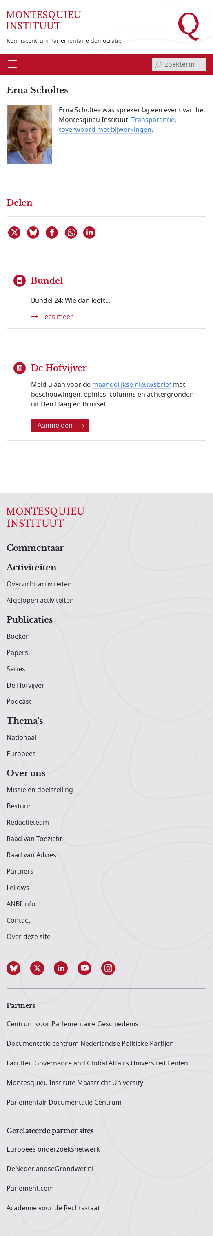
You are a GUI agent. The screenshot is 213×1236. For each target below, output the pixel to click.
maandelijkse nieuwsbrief (131, 385)
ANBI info (21, 904)
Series (16, 669)
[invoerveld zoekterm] (179, 64)
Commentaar (35, 548)
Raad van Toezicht (34, 839)
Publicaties (30, 620)
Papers (17, 653)
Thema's (25, 721)
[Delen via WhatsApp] (71, 232)
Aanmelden (61, 425)
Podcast (19, 702)
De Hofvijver (25, 685)
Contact (19, 920)
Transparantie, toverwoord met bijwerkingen (117, 125)
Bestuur (19, 806)
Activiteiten (32, 568)
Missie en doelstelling (40, 790)
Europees (21, 754)
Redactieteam (28, 823)
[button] (18, 968)
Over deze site (29, 937)
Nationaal (21, 738)
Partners (20, 872)
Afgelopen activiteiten (40, 601)
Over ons (26, 774)
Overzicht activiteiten (39, 584)
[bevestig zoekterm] (158, 64)
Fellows (18, 888)
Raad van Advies (31, 855)
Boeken (18, 636)
